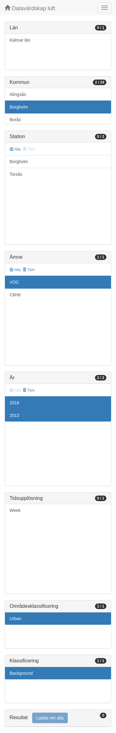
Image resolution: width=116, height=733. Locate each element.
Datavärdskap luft (30, 8)
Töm (29, 270)
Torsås (16, 174)
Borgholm (19, 107)
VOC (14, 282)
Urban (15, 618)
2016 (14, 402)
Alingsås (18, 94)
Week (15, 510)
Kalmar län (20, 40)
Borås (15, 119)
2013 (14, 415)
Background (21, 673)
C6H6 (15, 294)
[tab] (58, 718)
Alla (15, 149)
